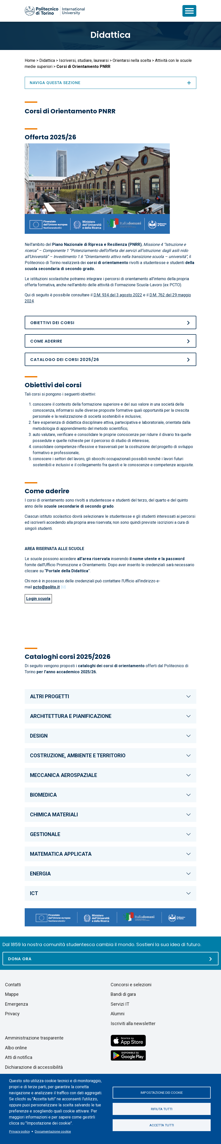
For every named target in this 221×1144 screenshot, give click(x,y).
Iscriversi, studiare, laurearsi (84, 60)
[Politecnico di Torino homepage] (55, 11)
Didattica (110, 35)
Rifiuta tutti (161, 1109)
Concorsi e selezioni (131, 984)
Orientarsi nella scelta (132, 60)
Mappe (12, 994)
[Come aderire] (111, 341)
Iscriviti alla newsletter (133, 1023)
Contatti (13, 984)
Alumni (117, 1013)
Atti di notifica (18, 1057)
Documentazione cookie (53, 1131)
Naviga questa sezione (111, 83)
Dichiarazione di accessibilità (34, 1067)
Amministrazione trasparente (34, 1038)
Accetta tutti (161, 1125)
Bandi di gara (123, 994)
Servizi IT (120, 1004)
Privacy (12, 1013)
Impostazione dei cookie (162, 1092)
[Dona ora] (110, 958)
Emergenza (16, 1004)
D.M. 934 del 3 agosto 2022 (117, 295)
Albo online (16, 1047)
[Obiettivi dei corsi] (111, 322)
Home (30, 60)
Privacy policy (19, 1131)
